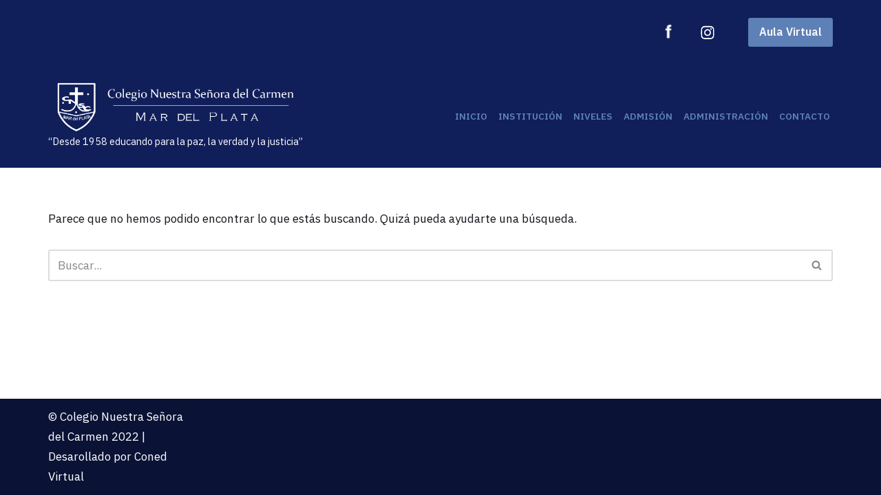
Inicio (471, 116)
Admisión (648, 116)
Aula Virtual (790, 31)
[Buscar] (425, 265)
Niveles (593, 116)
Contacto (804, 116)
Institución (530, 116)
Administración (725, 116)
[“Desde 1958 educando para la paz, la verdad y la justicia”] (175, 115)
